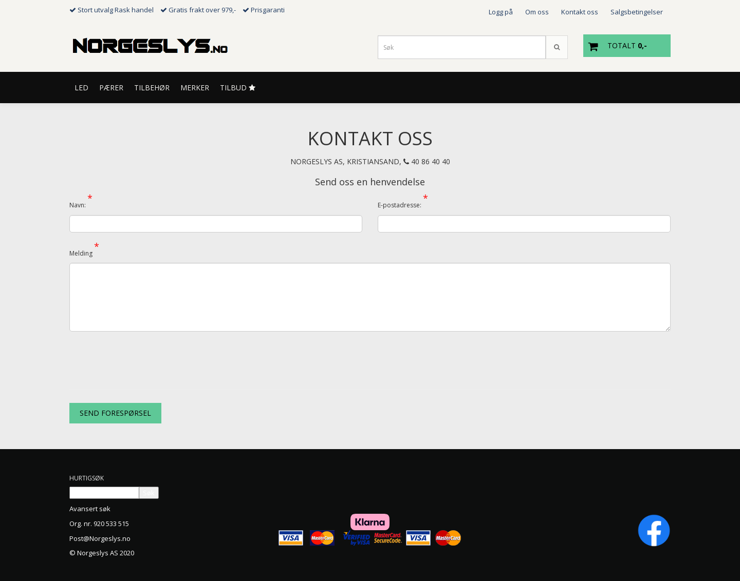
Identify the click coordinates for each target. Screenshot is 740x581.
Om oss (537, 11)
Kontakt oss (579, 11)
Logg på (501, 11)
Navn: (80, 203)
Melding (84, 251)
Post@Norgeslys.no (100, 538)
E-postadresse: (403, 203)
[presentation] (147, 359)
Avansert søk (89, 508)
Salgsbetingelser (636, 11)
